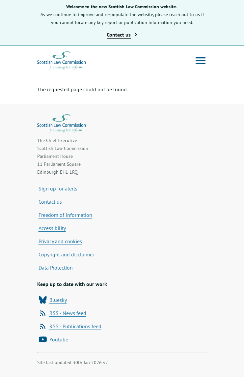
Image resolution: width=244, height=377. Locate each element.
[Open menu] (200, 60)
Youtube (53, 339)
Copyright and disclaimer (66, 254)
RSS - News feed (62, 313)
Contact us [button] (122, 34)
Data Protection (56, 267)
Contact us (50, 201)
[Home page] (61, 60)
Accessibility (52, 228)
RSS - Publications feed (70, 326)
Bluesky (53, 300)
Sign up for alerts (58, 188)
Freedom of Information (65, 215)
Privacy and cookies (60, 241)
